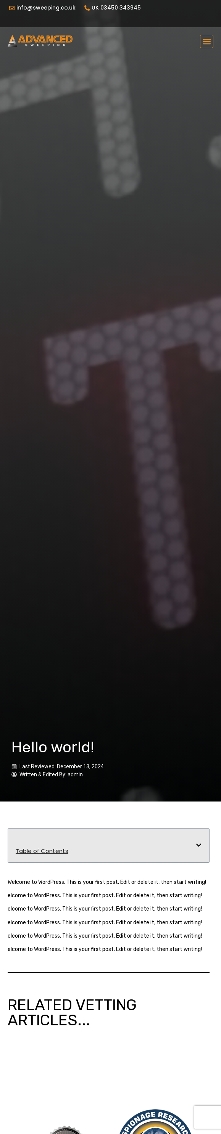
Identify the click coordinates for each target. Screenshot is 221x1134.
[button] (206, 41)
